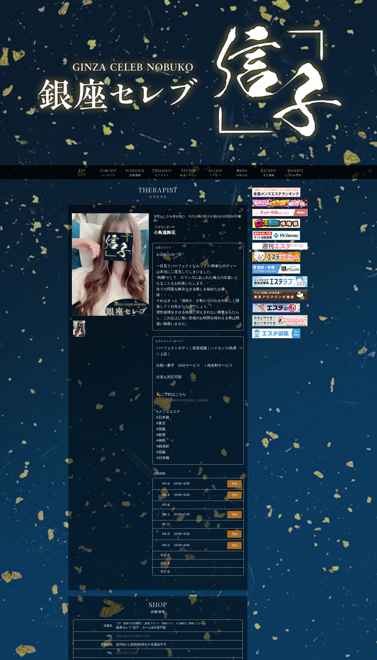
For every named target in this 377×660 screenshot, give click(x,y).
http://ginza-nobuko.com (133, 636)
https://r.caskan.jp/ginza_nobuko (182, 400)
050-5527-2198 (126, 653)
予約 (234, 483)
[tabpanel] (110, 264)
